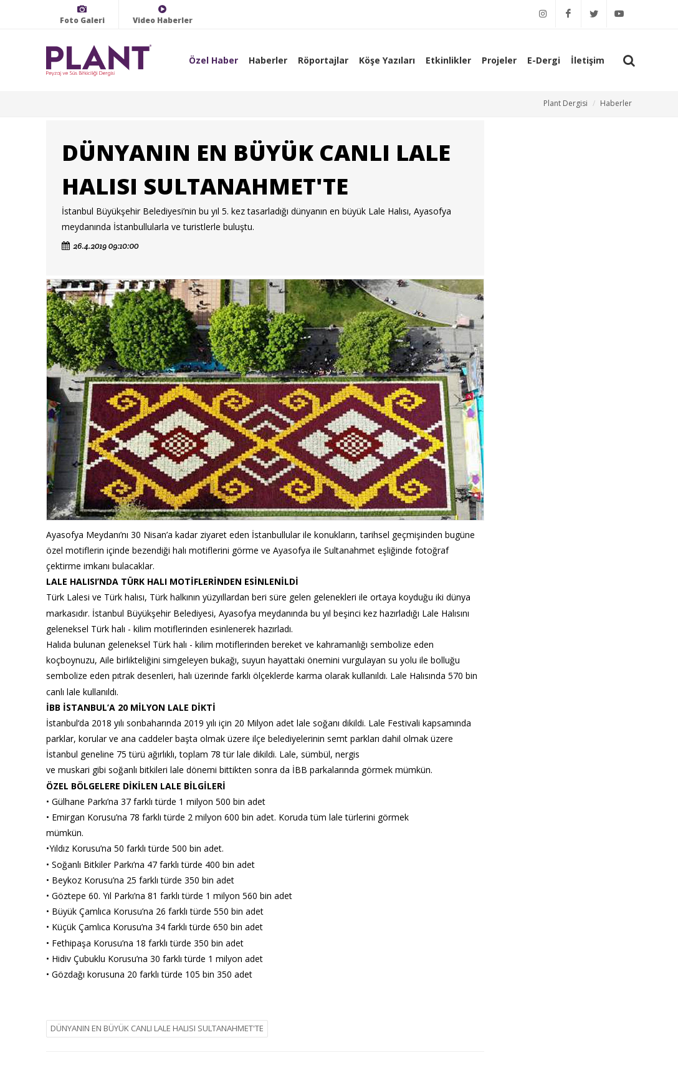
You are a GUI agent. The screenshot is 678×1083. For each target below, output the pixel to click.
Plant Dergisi (565, 103)
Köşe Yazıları (387, 60)
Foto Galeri (82, 15)
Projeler (499, 60)
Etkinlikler (448, 60)
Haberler (268, 60)
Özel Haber (213, 60)
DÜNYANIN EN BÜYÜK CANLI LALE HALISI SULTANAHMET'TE (157, 1028)
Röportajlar (323, 60)
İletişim (587, 60)
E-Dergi (543, 60)
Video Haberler (163, 15)
